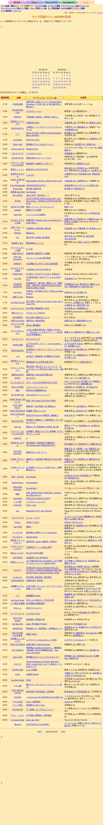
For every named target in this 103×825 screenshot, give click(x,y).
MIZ (17, 390)
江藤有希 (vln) (70, 123)
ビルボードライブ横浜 (17, 269)
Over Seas (17, 292)
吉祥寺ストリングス (17, 122)
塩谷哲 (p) (81, 219)
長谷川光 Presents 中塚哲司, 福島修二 (42, 415)
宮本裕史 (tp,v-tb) (84, 656)
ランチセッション (34, 111)
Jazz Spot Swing (17, 600)
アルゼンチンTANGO (35, 313)
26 (44, 84)
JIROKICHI (17, 628)
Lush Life (17, 505)
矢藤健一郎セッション (36, 411)
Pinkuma (29, 297)
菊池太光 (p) (69, 349)
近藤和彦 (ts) (74, 569)
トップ (11, 11)
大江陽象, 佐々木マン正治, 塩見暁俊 (42, 263)
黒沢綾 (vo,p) (95, 228)
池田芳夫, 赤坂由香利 (35, 321)
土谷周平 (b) (79, 144)
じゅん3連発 (31, 670)
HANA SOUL (32, 537)
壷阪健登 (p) (82, 127)
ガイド (14, 6)
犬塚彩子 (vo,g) (82, 163)
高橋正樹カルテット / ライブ (38, 158)
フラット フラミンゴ (17, 369)
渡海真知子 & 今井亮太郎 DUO (39, 362)
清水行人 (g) (82, 600)
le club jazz (17, 577)
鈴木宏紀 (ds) (80, 675)
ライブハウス (75, 6)
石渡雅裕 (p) (69, 153)
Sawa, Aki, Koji (32, 720)
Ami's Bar (17, 214)
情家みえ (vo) (70, 459)
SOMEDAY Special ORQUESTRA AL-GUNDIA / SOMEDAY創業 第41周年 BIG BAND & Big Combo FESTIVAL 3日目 (44, 570)
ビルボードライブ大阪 (17, 221)
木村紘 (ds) (91, 144)
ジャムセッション (34, 153)
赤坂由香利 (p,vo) (83, 321)
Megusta (17, 724)
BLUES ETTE (17, 158)
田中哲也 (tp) (70, 566)
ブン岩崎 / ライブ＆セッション (39, 709)
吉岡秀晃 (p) (82, 181)
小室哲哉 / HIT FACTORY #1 (38, 269)
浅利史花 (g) (79, 189)
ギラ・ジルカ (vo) (72, 381)
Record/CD (51, 2)
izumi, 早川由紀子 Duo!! (36, 624)
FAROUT (18, 117)
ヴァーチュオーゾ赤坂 (17, 249)
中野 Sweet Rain (18, 321)
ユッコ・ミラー (33, 518)
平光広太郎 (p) (95, 600)
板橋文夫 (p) (69, 448)
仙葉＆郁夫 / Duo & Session (38, 644)
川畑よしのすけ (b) (92, 591)
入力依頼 (41, 6)
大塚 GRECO (17, 253)
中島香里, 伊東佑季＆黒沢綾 (38, 228)
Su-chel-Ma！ (32, 488)
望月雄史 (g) (84, 378)
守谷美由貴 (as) (83, 691)
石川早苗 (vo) (70, 308)
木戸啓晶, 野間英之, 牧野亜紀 (39, 715)
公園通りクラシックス (17, 587)
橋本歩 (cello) (95, 123)
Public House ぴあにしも (17, 400)
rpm (17, 511)
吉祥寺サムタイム (17, 175)
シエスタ (30, 175)
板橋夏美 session (33, 595)
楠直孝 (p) (92, 540)
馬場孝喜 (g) (82, 308)
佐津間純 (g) (78, 635)
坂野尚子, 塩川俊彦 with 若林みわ (41, 406)
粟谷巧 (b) (74, 658)
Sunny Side (17, 144)
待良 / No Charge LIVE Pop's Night (41, 400)
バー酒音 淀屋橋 (17, 603)
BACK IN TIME (17, 207)
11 (41, 78)
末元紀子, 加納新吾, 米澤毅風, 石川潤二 (43, 356)
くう (17, 134)
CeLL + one (31, 505)
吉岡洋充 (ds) (92, 505)
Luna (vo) (68, 702)
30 (36, 87)
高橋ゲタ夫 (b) (84, 723)
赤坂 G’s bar (17, 297)
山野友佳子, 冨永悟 (34, 580)
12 (44, 78)
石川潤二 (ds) (70, 357)
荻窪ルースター (17, 553)
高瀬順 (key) (84, 627)
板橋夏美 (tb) (70, 594)
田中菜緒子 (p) (70, 444)
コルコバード (17, 153)
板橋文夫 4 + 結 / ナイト (36, 452)
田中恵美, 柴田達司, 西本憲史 (39, 577)
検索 (5, 6)
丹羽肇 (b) (80, 387)
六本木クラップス (17, 468)
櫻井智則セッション (35, 243)
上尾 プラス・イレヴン (17, 228)
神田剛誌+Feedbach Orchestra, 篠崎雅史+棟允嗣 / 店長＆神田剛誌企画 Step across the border (44, 650)
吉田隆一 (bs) (82, 448)
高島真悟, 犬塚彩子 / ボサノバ (39, 163)
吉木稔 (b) (85, 170)
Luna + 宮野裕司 (33, 702)
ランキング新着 (54, 6)
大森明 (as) (69, 673)
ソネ (17, 356)
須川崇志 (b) (81, 349)
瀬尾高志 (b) (94, 448)
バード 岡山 (17, 705)
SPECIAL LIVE (32, 140)
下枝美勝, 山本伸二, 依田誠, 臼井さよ (42, 117)
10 (38, 78)
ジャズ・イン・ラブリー (17, 547)
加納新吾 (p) (82, 355)
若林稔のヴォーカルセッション (40, 144)
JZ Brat (18, 201)
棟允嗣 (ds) (94, 650)
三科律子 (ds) (96, 170)
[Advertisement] (51, 48)
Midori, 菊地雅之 (33, 325)
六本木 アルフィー (17, 460)
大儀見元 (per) (93, 219)
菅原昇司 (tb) (81, 525)
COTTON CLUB (17, 302)
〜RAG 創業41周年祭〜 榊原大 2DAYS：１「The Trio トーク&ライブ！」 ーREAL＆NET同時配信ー (44, 332)
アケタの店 (17, 702)
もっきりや (17, 532)
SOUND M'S (17, 709)
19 (44, 81)
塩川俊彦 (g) (81, 406)
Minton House (17, 482)
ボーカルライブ (33, 339)
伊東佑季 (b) (83, 228)
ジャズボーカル (33, 613)
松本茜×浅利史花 (33, 189)
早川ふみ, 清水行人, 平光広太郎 (40, 600)
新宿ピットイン (17, 169)
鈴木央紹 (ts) (70, 691)
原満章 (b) (94, 139)
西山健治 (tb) (84, 612)
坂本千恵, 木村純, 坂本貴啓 (38, 237)
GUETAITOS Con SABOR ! (38, 724)
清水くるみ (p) (84, 242)
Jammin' (17, 210)
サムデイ (17, 570)
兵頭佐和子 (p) (70, 185)
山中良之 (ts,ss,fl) (71, 475)
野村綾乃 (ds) (73, 478)
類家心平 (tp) (70, 563)
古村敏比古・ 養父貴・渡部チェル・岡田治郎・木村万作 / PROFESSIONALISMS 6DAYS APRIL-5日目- (44, 285)
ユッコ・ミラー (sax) (73, 516)
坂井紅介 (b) (81, 561)
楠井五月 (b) (94, 459)
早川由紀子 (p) (80, 624)
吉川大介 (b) (81, 411)
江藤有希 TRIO (32, 123)
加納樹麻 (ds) (86, 384)
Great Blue (17, 140)
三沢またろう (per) (72, 574)
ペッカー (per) (70, 723)
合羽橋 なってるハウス (17, 640)
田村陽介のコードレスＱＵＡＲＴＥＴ (43, 657)
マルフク (17, 664)
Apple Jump (17, 189)
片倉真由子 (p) (70, 278)
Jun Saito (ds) (91, 633)
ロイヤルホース (17, 382)
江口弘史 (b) (95, 627)
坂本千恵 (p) (69, 236)
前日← (41, 732)
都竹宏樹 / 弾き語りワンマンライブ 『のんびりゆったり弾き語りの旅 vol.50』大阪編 (44, 369)
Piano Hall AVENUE (17, 488)
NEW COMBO (17, 387)
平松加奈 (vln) (85, 174)
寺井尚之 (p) (69, 292)
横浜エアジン (17, 313)
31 (38, 87)
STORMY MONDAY (17, 285)
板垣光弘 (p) (69, 168)
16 (36, 81)
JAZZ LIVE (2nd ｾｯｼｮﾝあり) (38, 498)
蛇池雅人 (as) (70, 133)
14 (49, 78)
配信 (54, 8)
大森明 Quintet (32, 674)
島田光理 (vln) (83, 305)
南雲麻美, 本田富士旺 (35, 619)
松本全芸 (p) (85, 475)
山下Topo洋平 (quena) (73, 343)
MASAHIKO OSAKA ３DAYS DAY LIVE (44, 181)
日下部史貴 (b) (76, 340)
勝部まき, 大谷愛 (33, 210)
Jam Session (31, 192)
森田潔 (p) (80, 633)
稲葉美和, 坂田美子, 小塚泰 (38, 253)
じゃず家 (17, 502)
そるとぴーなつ (17, 308)
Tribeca (18, 522)
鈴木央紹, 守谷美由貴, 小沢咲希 (40, 691)
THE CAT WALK (17, 644)
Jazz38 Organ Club (17, 111)
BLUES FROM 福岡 (34, 553)
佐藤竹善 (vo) (70, 219)
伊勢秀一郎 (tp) (83, 566)
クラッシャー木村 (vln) (88, 185)
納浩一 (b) (68, 207)
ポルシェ (17, 608)
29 (33, 87)
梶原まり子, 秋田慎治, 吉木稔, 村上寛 (42, 427)
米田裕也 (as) (82, 168)
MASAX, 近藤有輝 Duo (36, 390)
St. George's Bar (17, 720)
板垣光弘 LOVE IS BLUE (37, 169)
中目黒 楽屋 (17, 104)
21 (49, 81)
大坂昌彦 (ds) (70, 181)
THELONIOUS (17, 580)
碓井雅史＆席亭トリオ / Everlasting (41, 532)
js (27, 438)
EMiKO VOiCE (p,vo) (73, 522)
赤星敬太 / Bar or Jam (35, 705)
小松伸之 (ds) (96, 571)
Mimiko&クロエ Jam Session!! (39, 511)
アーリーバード (17, 613)
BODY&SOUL (17, 128)
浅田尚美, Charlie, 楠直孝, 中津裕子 (41, 541)
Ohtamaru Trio (32, 149)
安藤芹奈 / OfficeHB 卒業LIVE (39, 375)
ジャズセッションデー (36, 502)
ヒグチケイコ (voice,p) (74, 640)
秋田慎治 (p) (84, 426)
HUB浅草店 (17, 317)
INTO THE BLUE (17, 411)
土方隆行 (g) (78, 302)
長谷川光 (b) (69, 415)
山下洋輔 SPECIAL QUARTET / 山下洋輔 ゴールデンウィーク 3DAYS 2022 (44, 562)
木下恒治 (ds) (92, 387)
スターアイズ (17, 518)
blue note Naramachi (17, 258)
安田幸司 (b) (83, 444)
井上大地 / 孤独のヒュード (37, 317)
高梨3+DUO (31, 634)
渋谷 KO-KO (17, 477)
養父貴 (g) (84, 284)
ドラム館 (17, 686)
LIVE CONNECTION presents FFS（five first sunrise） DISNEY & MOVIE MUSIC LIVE (44, 201)
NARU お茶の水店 (17, 180)
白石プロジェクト (34, 608)
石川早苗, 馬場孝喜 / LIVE (37, 308)
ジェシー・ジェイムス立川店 (17, 163)
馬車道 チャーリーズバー (17, 541)
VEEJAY (17, 697)
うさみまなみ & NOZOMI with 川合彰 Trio (44, 697)
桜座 (17, 494)
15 (33, 81)
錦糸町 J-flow (17, 243)
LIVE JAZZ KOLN (17, 406)
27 (46, 84)
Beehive (17, 233)
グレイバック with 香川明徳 (38, 258)
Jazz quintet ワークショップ (38, 395)
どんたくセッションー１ (37, 387)
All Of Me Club (17, 395)
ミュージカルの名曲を (36, 214)
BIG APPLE (18, 195)
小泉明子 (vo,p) (71, 174)
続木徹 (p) (97, 673)
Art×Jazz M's (17, 624)
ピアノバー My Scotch (17, 325)
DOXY (18, 378)
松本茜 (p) (68, 189)
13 (46, 78)
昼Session (30, 233)
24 (38, 84)
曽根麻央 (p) (89, 516)
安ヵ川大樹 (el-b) (81, 571)
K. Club (29, 249)
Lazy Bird (17, 527)
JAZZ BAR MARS (17, 619)
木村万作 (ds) (87, 286)
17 (38, 81)
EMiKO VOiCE (32, 522)
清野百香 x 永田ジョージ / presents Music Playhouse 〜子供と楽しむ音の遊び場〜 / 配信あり (44, 104)
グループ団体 (38, 8)
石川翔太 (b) (81, 292)
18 (41, 81)
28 (49, 84)
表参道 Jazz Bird (18, 192)
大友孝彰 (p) (82, 459)
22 (33, 84)
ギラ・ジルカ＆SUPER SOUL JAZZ (41, 382)
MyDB (17, 2)
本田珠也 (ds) (94, 561)
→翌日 (62, 732)
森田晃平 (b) (79, 332)
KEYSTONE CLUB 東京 (17, 634)
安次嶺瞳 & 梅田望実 (35, 603)
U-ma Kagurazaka (17, 185)
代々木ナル (17, 537)
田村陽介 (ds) (70, 656)
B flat (17, 674)
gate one (17, 427)
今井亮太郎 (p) (85, 362)
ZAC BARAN (17, 650)
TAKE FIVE (17, 274)
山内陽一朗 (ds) (77, 519)
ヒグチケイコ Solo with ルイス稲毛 (41, 640)
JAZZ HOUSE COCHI (18, 691)
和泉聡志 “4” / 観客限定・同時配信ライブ (44, 628)
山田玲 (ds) (69, 461)
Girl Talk (17, 278)
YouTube (73, 8)
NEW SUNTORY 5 (17, 415)
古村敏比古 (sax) (71, 284)
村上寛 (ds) (69, 428)
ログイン (100, 12)
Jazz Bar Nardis (17, 680)
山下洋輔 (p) (69, 561)
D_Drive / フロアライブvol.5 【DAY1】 (43, 274)
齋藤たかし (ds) (93, 332)
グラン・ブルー (17, 715)
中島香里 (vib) (70, 228)
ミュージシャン (14, 8)
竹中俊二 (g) (86, 381)
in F (17, 237)
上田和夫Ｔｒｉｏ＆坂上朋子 (39, 547)
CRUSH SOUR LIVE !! (36, 185)
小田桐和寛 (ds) (71, 129)
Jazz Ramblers (32, 482)
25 (41, 84)
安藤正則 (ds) (96, 444)
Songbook (68, 2)
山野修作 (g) (69, 387)
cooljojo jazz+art (17, 149)
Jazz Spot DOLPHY (17, 452)
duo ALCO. (31, 378)
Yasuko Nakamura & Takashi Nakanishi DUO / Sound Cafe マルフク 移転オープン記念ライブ (44, 664)
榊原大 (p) (68, 332)
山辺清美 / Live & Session (37, 557)
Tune (34, 2)
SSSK (28, 680)
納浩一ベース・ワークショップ (40, 207)
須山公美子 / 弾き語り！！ (37, 195)
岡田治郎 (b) (75, 286)
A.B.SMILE (17, 557)
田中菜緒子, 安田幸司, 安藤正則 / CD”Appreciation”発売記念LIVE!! (40, 444)
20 (46, 81)
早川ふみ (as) (70, 600)
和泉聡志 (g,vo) (71, 627)
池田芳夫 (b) (69, 321)
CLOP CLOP (17, 670)
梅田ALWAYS (18, 375)
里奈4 (28, 527)
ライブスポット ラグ (17, 332)
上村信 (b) (68, 675)
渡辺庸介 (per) (74, 346)
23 (36, 84)
